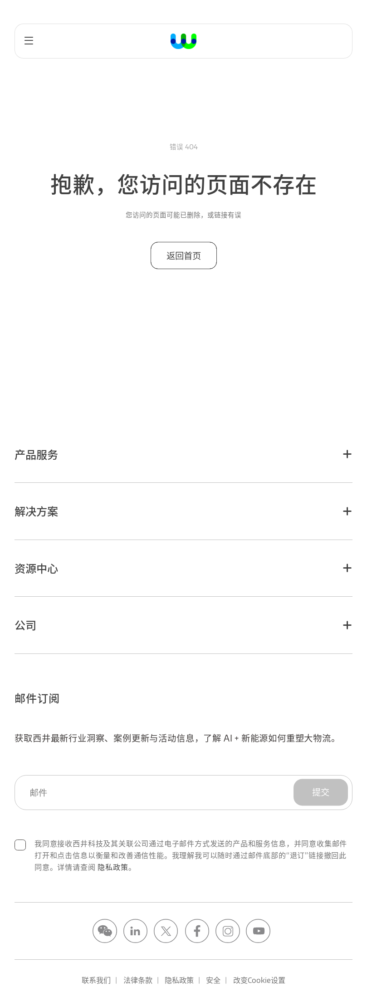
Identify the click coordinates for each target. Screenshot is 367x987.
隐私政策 (113, 867)
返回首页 (183, 255)
